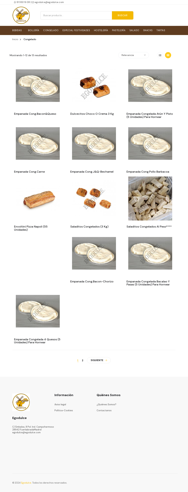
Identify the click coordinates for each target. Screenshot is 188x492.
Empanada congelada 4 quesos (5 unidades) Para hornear (37, 340)
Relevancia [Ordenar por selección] (134, 54)
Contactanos (104, 409)
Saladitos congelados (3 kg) (89, 226)
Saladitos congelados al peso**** (149, 226)
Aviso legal (60, 403)
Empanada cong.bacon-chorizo (92, 280)
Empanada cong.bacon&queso (35, 113)
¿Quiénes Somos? (106, 403)
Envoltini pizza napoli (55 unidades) (31, 228)
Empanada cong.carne (29, 171)
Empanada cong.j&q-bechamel (92, 171)
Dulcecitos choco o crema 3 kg (92, 113)
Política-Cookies (63, 409)
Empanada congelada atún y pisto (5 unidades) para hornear (150, 115)
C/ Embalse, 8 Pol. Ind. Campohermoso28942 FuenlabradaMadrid (33, 427)
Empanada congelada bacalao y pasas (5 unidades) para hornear (148, 282)
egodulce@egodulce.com (48, 2)
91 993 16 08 (22, 2)
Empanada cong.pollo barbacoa (148, 171)
